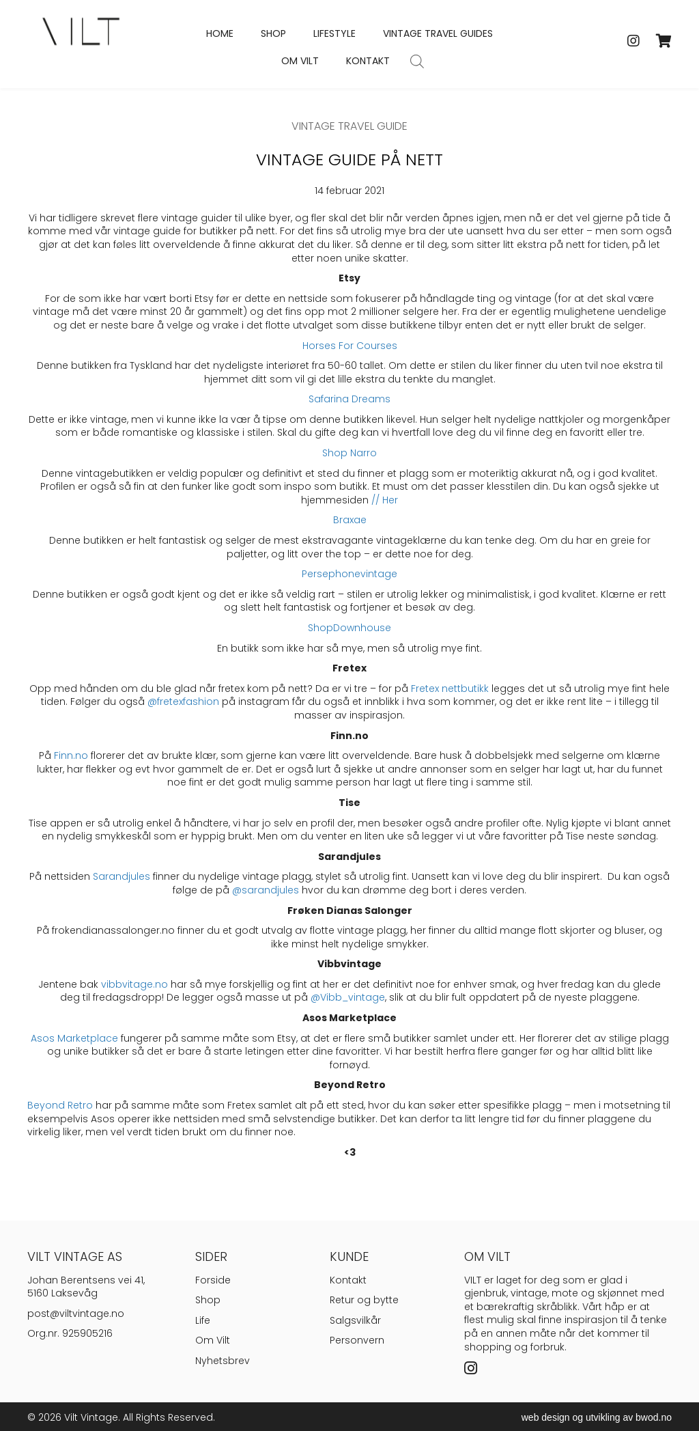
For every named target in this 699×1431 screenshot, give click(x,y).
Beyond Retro (60, 1105)
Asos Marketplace (74, 1038)
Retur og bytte (364, 1300)
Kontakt (348, 1280)
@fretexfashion (183, 701)
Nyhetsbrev (222, 1360)
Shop (207, 1300)
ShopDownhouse (349, 628)
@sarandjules (265, 890)
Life (202, 1320)
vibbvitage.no (134, 984)
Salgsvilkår (355, 1320)
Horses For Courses (349, 345)
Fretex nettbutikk (450, 688)
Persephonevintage (349, 574)
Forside (213, 1280)
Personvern (357, 1340)
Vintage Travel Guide (349, 126)
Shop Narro (349, 453)
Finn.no (71, 755)
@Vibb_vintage (348, 997)
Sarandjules (121, 876)
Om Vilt (212, 1340)
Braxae (350, 520)
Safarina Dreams (349, 399)
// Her (384, 500)
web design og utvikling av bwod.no (597, 1417)
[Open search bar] (417, 61)
